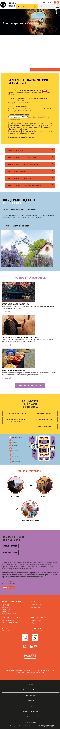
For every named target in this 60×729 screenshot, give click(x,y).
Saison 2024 (6, 606)
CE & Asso (44, 496)
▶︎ (24, 91)
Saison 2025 (6, 604)
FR (41, 2)
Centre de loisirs (36, 604)
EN (44, 2)
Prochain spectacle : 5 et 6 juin (22, 157)
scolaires (16, 496)
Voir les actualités (7, 631)
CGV (30, 706)
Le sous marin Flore (35, 672)
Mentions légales (30, 722)
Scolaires (34, 606)
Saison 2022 (6, 609)
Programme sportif (44, 420)
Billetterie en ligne (17, 171)
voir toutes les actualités (30, 386)
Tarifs (32, 622)
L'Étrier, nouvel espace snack (21, 178)
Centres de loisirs (30, 520)
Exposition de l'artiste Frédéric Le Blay (21, 337)
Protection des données (30, 711)
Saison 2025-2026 (15, 150)
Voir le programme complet (17, 226)
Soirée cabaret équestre (9, 613)
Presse (31, 684)
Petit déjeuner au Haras (13, 370)
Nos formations (44, 426)
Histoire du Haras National (16, 413)
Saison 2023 (6, 608)
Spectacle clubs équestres (15, 304)
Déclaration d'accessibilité (31, 717)
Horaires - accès (36, 620)
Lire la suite (6, 312)
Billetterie (22, 7)
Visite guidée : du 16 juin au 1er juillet (25, 164)
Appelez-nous (8, 587)
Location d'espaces (8, 620)
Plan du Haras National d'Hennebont (16, 421)
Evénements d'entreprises (10, 622)
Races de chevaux (30, 695)
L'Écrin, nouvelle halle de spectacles (25, 185)
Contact (33, 624)
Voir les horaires (10, 546)
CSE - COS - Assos (36, 608)
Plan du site (30, 701)
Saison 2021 (5, 611)
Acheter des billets (37, 631)
